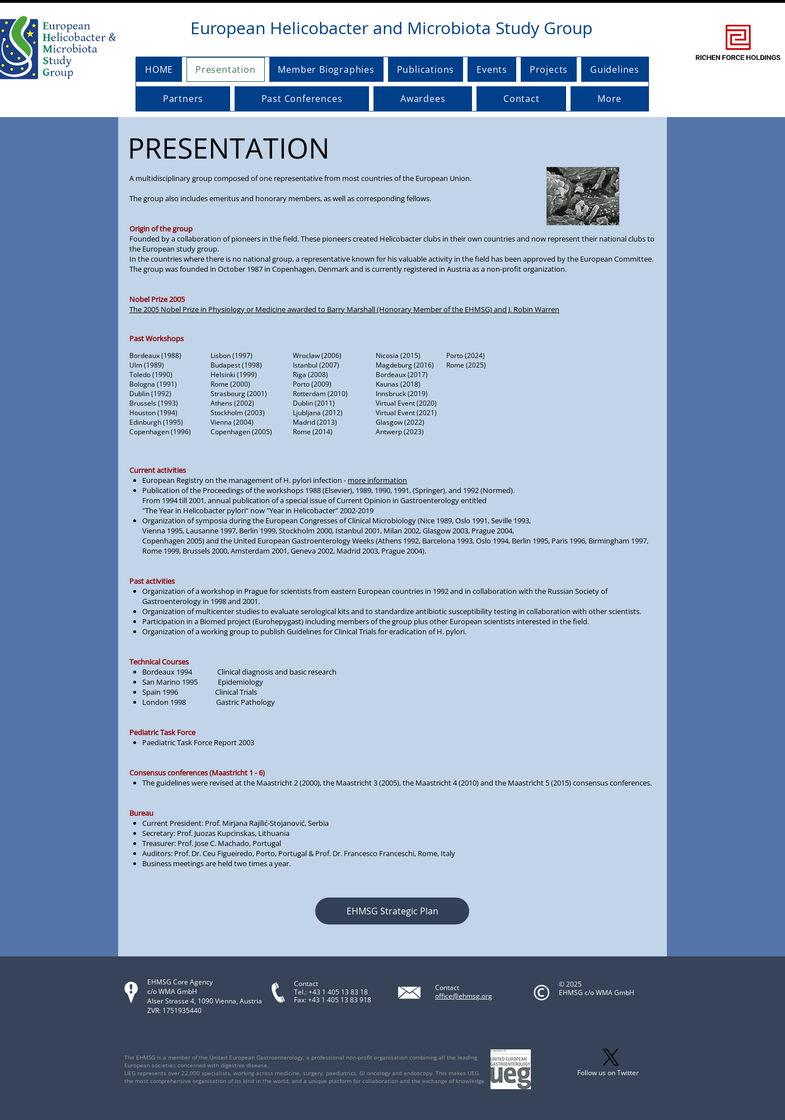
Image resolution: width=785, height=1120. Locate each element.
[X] (611, 1057)
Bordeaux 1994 (167, 672)
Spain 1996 (178, 692)
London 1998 (164, 702)
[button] (392, 911)
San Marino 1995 (170, 682)
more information (377, 480)
